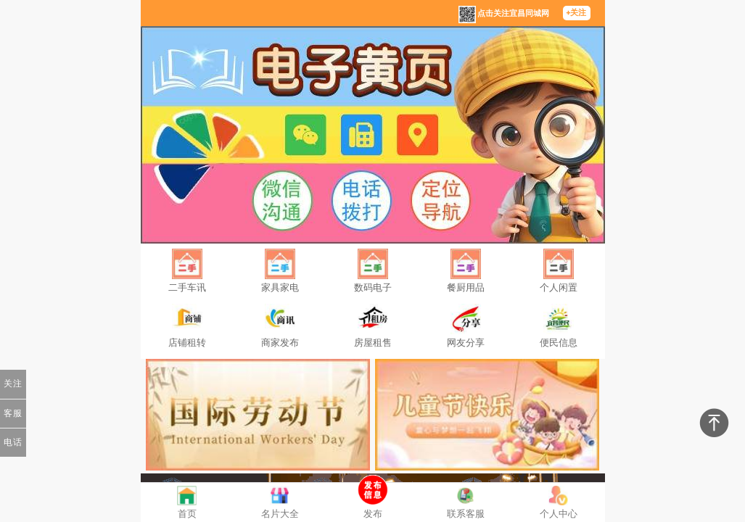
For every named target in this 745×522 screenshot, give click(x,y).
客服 (13, 413)
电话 (13, 442)
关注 (13, 383)
